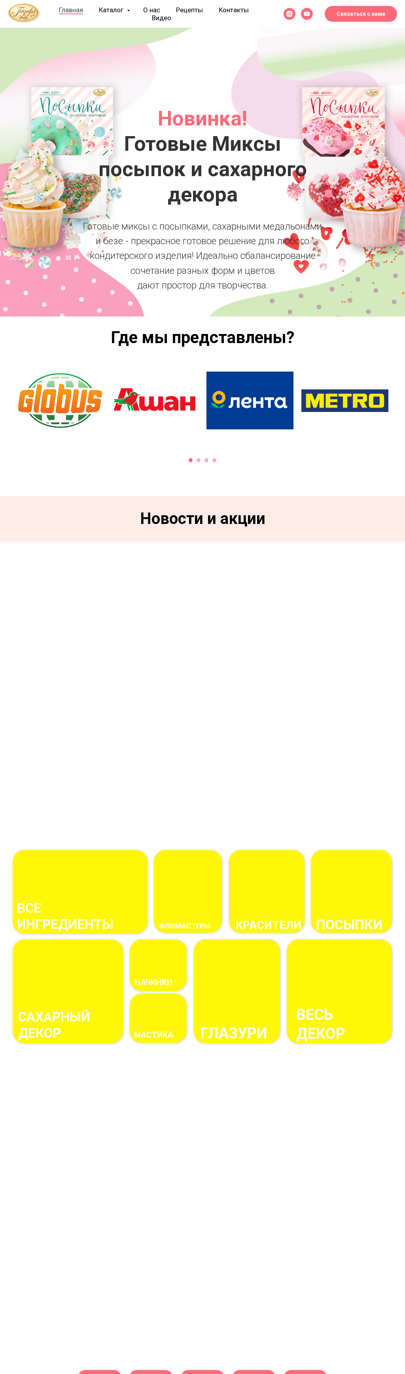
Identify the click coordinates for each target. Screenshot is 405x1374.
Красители (268, 925)
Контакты (234, 10)
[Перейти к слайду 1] (195, 305)
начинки (153, 982)
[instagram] (289, 14)
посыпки (349, 924)
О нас (151, 10)
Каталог (112, 10)
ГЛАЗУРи (234, 1033)
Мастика (153, 1035)
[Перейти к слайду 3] (210, 305)
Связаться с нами (361, 14)
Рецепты (189, 10)
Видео (161, 18)
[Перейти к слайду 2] (202, 305)
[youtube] (307, 14)
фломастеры (184, 926)
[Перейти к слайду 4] (214, 460)
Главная (71, 10)
